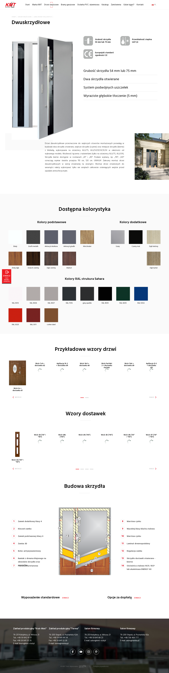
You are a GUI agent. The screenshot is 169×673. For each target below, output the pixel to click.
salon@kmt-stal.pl (98, 640)
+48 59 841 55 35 (24, 640)
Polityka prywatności (101, 666)
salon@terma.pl (132, 640)
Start (27, 4)
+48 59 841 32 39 (60, 640)
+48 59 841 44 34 (60, 637)
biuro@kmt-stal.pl (27, 643)
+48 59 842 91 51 (24, 637)
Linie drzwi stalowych (43, 17)
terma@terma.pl (62, 643)
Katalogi (105, 4)
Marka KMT (37, 4)
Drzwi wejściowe (51, 4)
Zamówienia (116, 4)
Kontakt (140, 4)
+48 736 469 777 (131, 637)
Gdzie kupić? (128, 4)
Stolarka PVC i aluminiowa (88, 4)
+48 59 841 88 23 (95, 637)
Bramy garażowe (68, 4)
